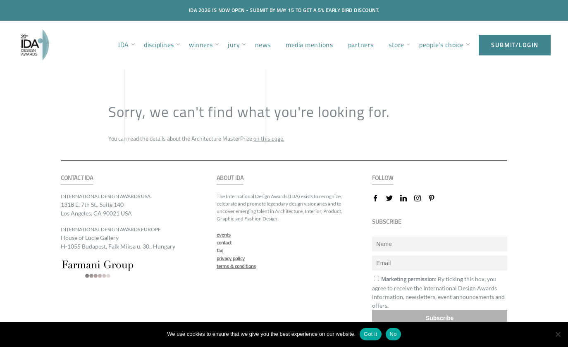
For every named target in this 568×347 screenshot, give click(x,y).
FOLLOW (382, 178)
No (393, 334)
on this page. (268, 138)
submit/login (514, 45)
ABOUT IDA (230, 178)
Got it (370, 334)
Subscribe (440, 318)
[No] (558, 334)
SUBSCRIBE (386, 222)
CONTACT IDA (77, 178)
